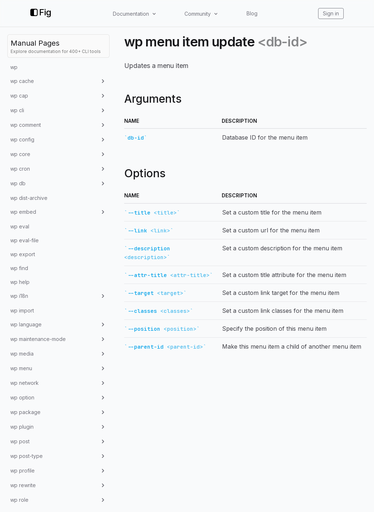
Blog (252, 13)
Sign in (331, 13)
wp (14, 67)
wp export (22, 254)
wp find (19, 268)
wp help (20, 282)
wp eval (19, 226)
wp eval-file (24, 240)
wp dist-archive (28, 198)
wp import (22, 310)
